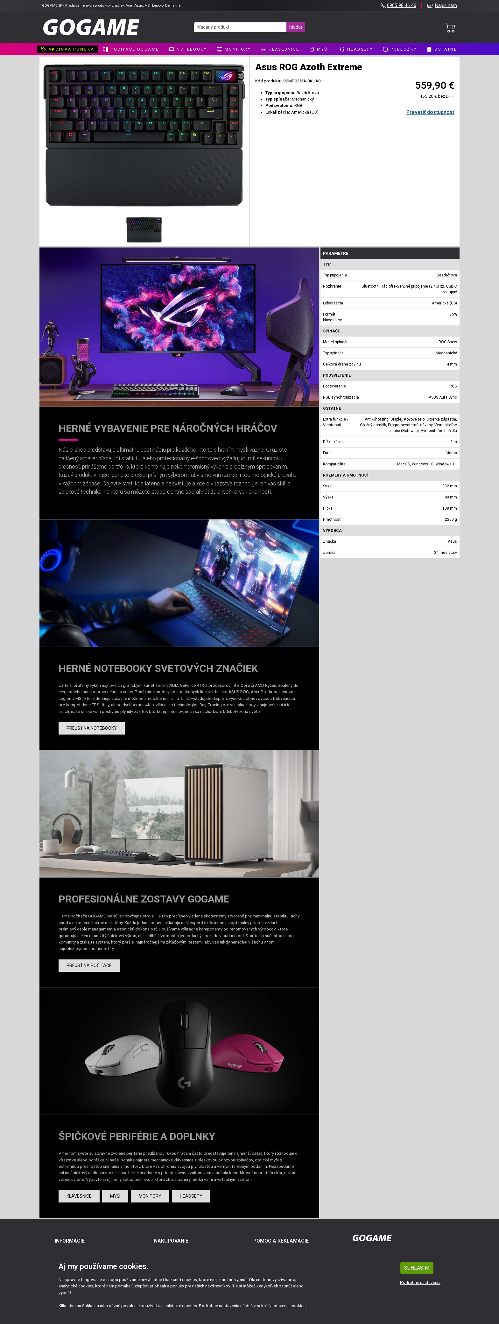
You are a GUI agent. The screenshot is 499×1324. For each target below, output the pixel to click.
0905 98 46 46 (401, 5)
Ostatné (442, 49)
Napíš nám (446, 5)
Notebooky (188, 49)
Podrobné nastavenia (420, 1282)
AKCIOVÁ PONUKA (68, 49)
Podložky (400, 49)
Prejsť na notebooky (92, 728)
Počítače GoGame (131, 49)
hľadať (295, 27)
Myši (319, 49)
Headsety (356, 49)
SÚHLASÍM (416, 1268)
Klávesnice (280, 49)
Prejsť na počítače (89, 965)
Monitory (234, 49)
